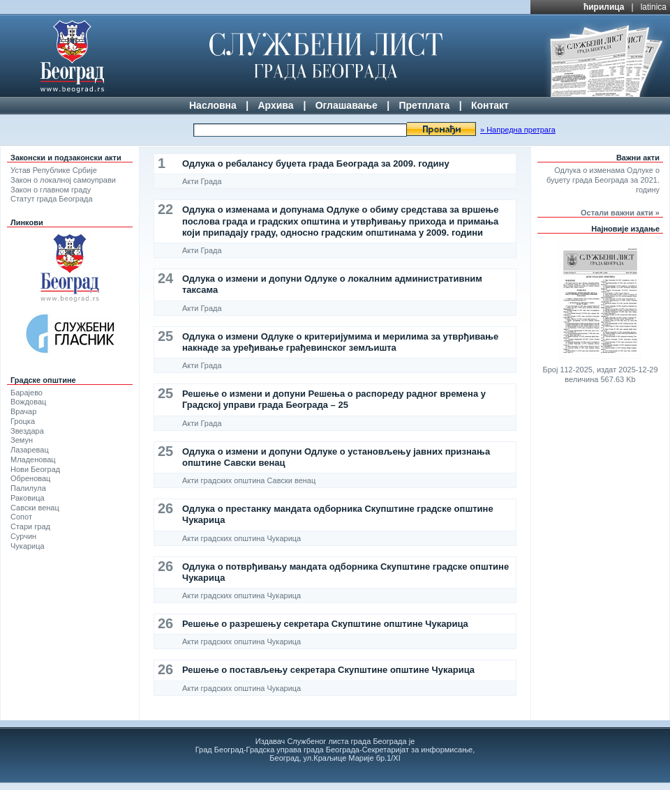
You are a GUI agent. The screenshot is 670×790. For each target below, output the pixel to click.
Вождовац (28, 401)
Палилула (28, 488)
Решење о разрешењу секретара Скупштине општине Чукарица (325, 623)
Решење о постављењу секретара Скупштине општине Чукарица (328, 669)
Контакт (490, 105)
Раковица (27, 498)
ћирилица (604, 7)
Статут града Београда (51, 199)
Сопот (21, 516)
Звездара (27, 431)
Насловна (213, 105)
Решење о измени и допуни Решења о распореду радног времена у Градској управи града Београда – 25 (334, 399)
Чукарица (27, 546)
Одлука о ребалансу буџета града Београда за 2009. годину (315, 163)
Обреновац (30, 478)
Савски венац (34, 507)
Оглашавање (346, 105)
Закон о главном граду (50, 189)
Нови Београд (35, 469)
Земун (21, 440)
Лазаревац (29, 450)
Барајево (26, 392)
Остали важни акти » (620, 212)
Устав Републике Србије (53, 170)
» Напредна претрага (518, 130)
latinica (654, 7)
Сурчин (23, 536)
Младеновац (33, 459)
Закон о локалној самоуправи (63, 180)
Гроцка (22, 421)
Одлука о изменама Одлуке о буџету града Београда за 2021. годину (603, 180)
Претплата (424, 105)
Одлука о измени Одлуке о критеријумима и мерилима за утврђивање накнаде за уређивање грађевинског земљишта (340, 342)
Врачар (23, 411)
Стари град (30, 526)
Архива (275, 105)
